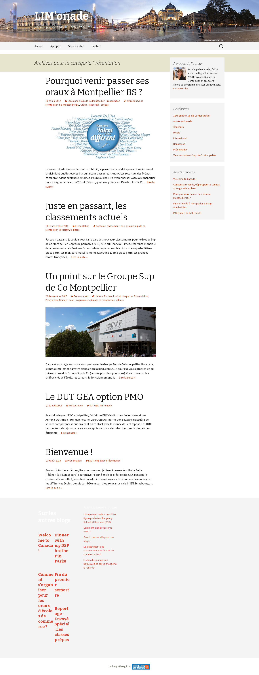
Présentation (113, 100)
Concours (178, 127)
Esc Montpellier (112, 296)
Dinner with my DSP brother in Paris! (62, 548)
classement (113, 226)
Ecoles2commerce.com (100, 507)
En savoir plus (180, 88)
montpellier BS (71, 104)
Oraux (83, 104)
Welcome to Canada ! (184, 179)
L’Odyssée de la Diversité (187, 213)
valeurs (120, 300)
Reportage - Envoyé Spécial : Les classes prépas (62, 624)
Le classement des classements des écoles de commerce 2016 (98, 550)
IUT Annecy (106, 405)
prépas (105, 104)
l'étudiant (64, 229)
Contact (96, 46)
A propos (55, 46)
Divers (176, 132)
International (180, 138)
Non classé (179, 144)
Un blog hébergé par (120, 666)
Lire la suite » (79, 257)
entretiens (132, 100)
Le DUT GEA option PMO (94, 397)
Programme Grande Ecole (59, 300)
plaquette (127, 296)
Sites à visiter (76, 46)
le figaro (75, 229)
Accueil (39, 46)
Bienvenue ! (69, 452)
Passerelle (94, 104)
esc (123, 226)
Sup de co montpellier (102, 300)
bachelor (100, 226)
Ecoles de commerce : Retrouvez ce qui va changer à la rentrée (100, 563)
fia (60, 104)
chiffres (99, 296)
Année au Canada (182, 121)
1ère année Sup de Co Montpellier (86, 100)
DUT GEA (94, 405)
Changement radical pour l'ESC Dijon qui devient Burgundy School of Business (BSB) (100, 518)
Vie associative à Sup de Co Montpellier (194, 155)
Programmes (82, 300)
